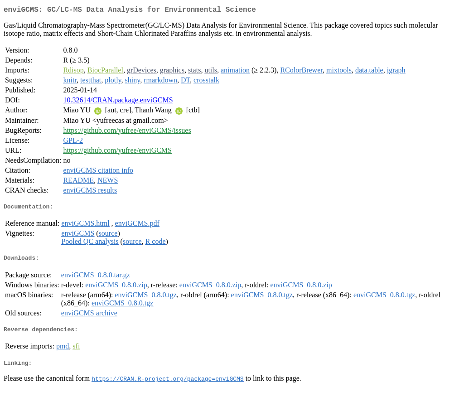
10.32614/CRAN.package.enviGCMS (118, 102)
